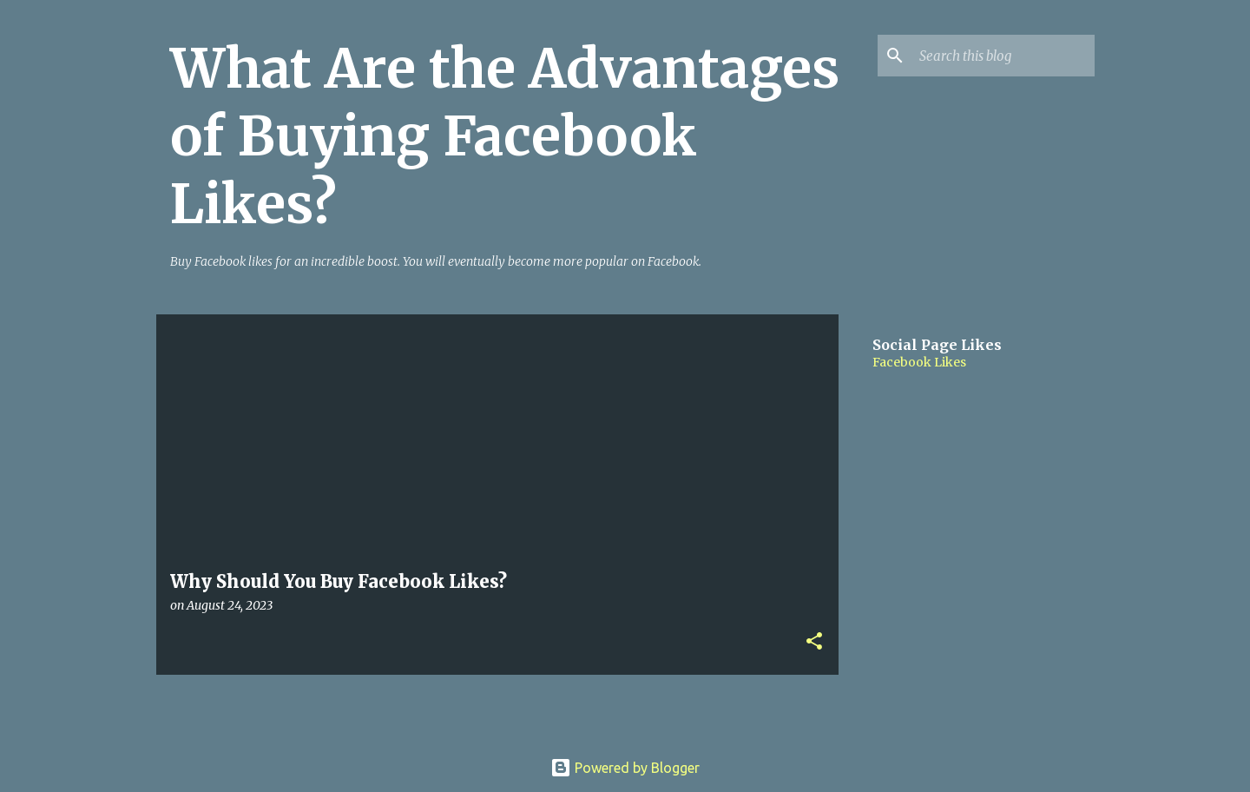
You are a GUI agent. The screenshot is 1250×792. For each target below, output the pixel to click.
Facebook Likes (919, 362)
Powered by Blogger (625, 768)
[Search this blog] (1003, 55)
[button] (814, 642)
